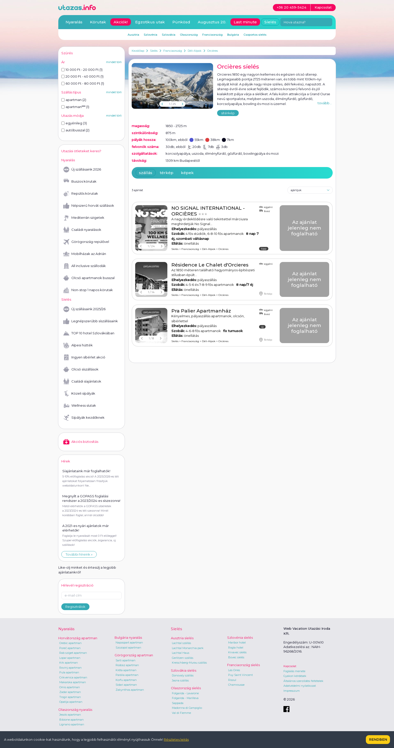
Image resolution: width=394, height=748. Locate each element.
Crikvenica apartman (73, 677)
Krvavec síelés (237, 652)
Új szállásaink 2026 (82, 170)
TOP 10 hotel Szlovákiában (88, 333)
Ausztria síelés (182, 638)
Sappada (177, 703)
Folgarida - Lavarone (185, 693)
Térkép (265, 293)
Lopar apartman (69, 658)
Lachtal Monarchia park (188, 648)
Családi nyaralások (82, 230)
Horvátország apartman (77, 638)
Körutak (98, 22)
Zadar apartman (70, 692)
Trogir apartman (70, 697)
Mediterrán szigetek (83, 218)
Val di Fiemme (181, 713)
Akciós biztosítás (80, 442)
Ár (63, 62)
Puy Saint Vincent (240, 675)
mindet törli (114, 62)
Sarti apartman (125, 660)
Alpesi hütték (78, 345)
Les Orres (234, 670)
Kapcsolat (289, 666)
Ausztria (133, 34)
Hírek (65, 461)
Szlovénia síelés (240, 637)
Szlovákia (168, 34)
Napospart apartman (129, 642)
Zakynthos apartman (130, 689)
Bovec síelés (236, 657)
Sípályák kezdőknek (84, 418)
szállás (145, 172)
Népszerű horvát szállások (88, 206)
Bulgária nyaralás (128, 637)
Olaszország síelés (186, 688)
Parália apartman (127, 675)
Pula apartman (69, 672)
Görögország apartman (134, 655)
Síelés (154, 50)
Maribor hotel (237, 642)
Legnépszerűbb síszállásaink (90, 321)
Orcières (212, 50)
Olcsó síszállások (80, 369)
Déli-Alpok (195, 50)
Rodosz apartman (127, 665)
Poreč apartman (70, 648)
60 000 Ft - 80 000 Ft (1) (82, 83)
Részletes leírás (176, 739)
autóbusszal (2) (75, 130)
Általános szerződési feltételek (303, 681)
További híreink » (79, 554)
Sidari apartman (126, 684)
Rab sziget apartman (73, 653)
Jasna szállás (180, 680)
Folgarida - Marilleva (185, 698)
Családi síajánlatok (82, 382)
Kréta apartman (126, 670)
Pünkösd (181, 22)
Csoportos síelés (254, 34)
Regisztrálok (75, 607)
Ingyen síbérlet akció (84, 357)
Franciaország (172, 50)
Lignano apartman (71, 724)
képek (187, 172)
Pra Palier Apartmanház (201, 311)
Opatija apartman (70, 702)
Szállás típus (71, 92)
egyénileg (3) (74, 123)
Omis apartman (69, 687)
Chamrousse (236, 684)
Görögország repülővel (86, 242)
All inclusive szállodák (84, 266)
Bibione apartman (71, 719)
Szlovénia (150, 34)
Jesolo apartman (70, 714)
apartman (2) (73, 100)
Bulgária (233, 34)
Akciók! (121, 22)
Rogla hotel (235, 647)
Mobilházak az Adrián (84, 254)
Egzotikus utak (150, 22)
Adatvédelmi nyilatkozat (299, 685)
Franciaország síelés (243, 665)
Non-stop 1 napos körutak (88, 290)
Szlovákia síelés (183, 670)
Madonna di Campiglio (187, 708)
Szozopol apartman (128, 647)
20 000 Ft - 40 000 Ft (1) (82, 76)
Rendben (378, 739)
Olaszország (189, 34)
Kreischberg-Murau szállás (189, 662)
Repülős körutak (80, 194)
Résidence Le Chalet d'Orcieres (210, 265)
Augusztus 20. (212, 22)
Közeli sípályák (79, 394)
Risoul (232, 680)
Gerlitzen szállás (182, 658)
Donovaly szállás (182, 675)
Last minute (245, 22)
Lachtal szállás (181, 643)
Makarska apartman (72, 682)
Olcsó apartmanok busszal (89, 278)
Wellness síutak (79, 406)
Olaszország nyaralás (75, 710)
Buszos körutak (79, 182)
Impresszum (291, 690)
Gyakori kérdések (294, 676)
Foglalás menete (294, 671)
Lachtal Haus (180, 653)
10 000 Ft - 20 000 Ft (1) (82, 70)
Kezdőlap (138, 50)
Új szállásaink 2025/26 (84, 309)
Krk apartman (68, 662)
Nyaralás (74, 22)
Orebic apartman (70, 643)
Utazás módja (72, 116)
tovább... (325, 103)
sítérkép (228, 113)
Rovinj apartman (70, 667)
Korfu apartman (126, 680)
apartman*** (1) (75, 107)
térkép (166, 172)
